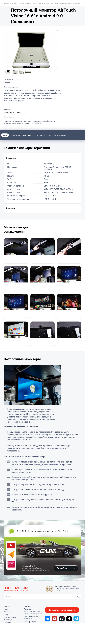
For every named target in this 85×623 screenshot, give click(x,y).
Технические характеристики (22, 135)
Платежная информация (33, 614)
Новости (7, 606)
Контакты (27, 606)
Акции (6, 609)
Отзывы (7, 612)
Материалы (41, 135)
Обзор (5, 135)
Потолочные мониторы (57, 135)
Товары (6, 615)
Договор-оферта (30, 622)
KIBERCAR (37, 123)
